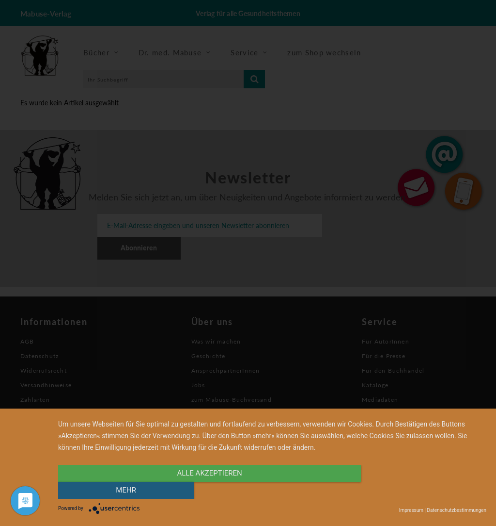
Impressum (411, 510)
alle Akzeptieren (207, 490)
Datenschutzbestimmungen (456, 510)
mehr (422, 490)
